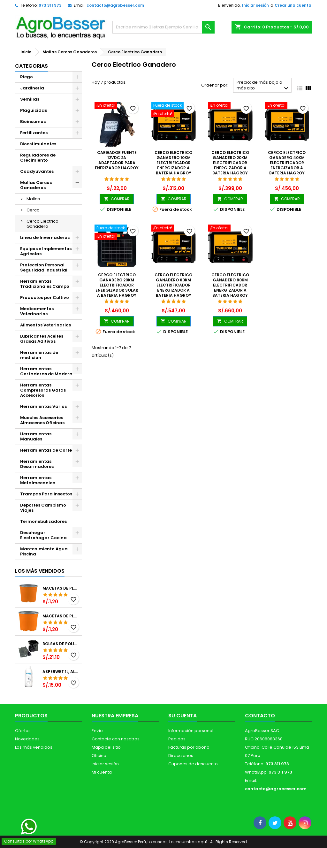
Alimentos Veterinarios (45, 325)
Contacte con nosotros (116, 739)
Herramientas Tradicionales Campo (44, 283)
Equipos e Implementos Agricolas (46, 251)
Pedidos (177, 739)
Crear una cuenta (293, 5)
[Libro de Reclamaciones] (10, 802)
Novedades (27, 739)
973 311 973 (50, 5)
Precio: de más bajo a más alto (263, 85)
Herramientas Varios (43, 406)
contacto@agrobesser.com (115, 5)
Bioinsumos (33, 121)
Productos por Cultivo (44, 297)
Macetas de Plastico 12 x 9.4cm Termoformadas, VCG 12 (60, 588)
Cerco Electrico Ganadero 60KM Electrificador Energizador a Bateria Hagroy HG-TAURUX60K (173, 287)
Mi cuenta (102, 772)
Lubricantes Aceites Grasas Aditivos (41, 338)
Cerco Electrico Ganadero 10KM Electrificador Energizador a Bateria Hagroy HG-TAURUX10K (173, 165)
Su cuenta (182, 715)
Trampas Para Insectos (46, 494)
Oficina (99, 756)
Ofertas (23, 731)
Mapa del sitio (106, 747)
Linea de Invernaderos (45, 237)
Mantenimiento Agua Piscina (44, 551)
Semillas (29, 99)
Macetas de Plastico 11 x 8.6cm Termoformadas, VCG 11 (60, 616)
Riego (26, 77)
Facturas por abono (188, 747)
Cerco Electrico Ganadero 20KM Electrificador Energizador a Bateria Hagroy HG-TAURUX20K (230, 165)
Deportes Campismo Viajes (43, 507)
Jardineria (32, 88)
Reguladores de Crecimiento (38, 157)
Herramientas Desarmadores (37, 464)
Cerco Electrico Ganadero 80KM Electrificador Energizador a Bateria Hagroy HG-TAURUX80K (230, 287)
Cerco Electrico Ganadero (42, 223)
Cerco (33, 210)
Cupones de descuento (193, 764)
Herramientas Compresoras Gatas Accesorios (43, 390)
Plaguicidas (33, 110)
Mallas (33, 199)
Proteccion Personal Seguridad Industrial (43, 267)
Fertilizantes (34, 133)
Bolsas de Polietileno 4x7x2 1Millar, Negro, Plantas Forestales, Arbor (60, 644)
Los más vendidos (40, 571)
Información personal (190, 731)
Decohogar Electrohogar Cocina (43, 535)
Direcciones (180, 756)
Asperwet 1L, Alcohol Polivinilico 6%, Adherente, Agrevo (60, 672)
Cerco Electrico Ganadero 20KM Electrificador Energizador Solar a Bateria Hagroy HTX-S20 (116, 287)
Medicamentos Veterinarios (37, 311)
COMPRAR (117, 199)
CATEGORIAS (31, 66)
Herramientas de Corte (46, 450)
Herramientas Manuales (35, 436)
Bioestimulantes (38, 144)
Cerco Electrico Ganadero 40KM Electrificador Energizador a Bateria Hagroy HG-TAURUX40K (287, 165)
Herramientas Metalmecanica (38, 480)
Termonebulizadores (43, 521)
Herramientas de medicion (39, 355)
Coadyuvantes (37, 171)
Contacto (260, 715)
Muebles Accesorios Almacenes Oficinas (42, 420)
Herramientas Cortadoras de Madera (46, 371)
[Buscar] (163, 27)
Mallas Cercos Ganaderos (36, 185)
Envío (97, 731)
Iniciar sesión (255, 5)
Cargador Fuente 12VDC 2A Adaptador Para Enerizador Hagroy (117, 160)
